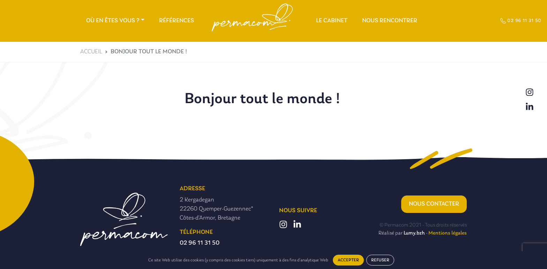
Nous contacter (434, 204)
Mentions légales (447, 233)
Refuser (380, 260)
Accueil (91, 52)
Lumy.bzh (414, 233)
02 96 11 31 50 (520, 21)
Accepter (348, 260)
